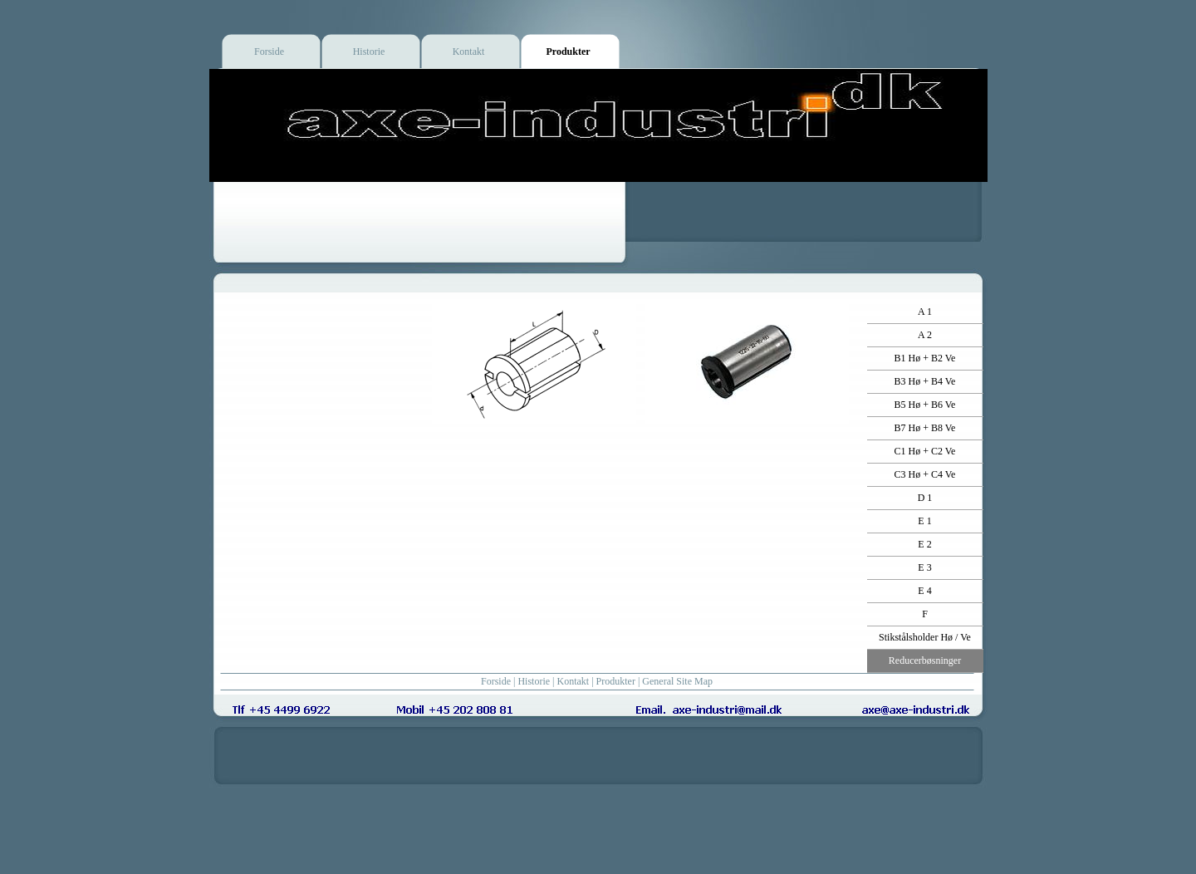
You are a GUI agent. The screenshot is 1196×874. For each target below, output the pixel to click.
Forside (496, 681)
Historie (533, 681)
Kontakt (573, 681)
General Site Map (677, 681)
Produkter (615, 681)
